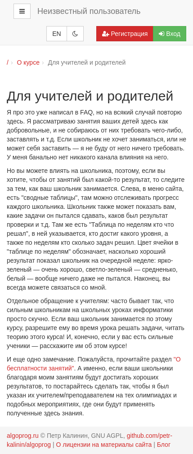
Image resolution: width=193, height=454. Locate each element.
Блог (164, 444)
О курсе (28, 62)
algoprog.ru (23, 435)
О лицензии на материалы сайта (104, 444)
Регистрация (125, 33)
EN (56, 33)
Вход (169, 33)
